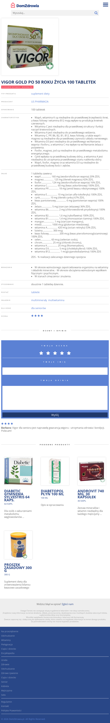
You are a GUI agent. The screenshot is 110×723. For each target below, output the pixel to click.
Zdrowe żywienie (9, 673)
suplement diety (40, 93)
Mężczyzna (6, 690)
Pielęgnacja (7, 644)
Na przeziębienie (9, 631)
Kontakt (5, 706)
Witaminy (6, 640)
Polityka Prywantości (11, 710)
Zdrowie (5, 664)
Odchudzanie (8, 635)
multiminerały (39, 300)
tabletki (35, 292)
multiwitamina (56, 300)
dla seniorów (38, 308)
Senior (4, 681)
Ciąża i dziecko (8, 648)
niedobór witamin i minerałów (17, 87)
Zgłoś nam (68, 604)
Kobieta (5, 686)
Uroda (4, 660)
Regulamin (6, 701)
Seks (3, 694)
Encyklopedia (7, 653)
